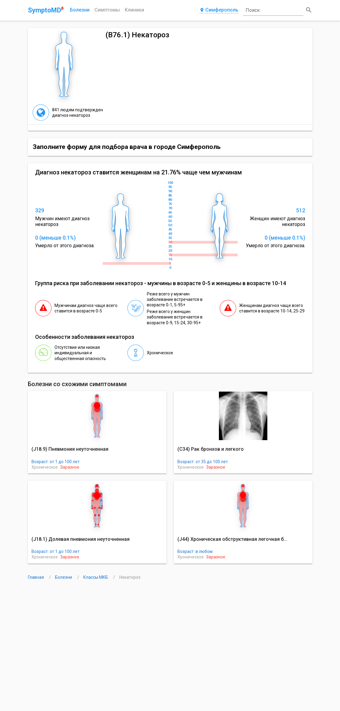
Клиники (134, 10)
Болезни (80, 10)
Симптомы (107, 10)
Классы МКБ (96, 577)
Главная (36, 577)
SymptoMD (46, 10)
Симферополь (219, 10)
